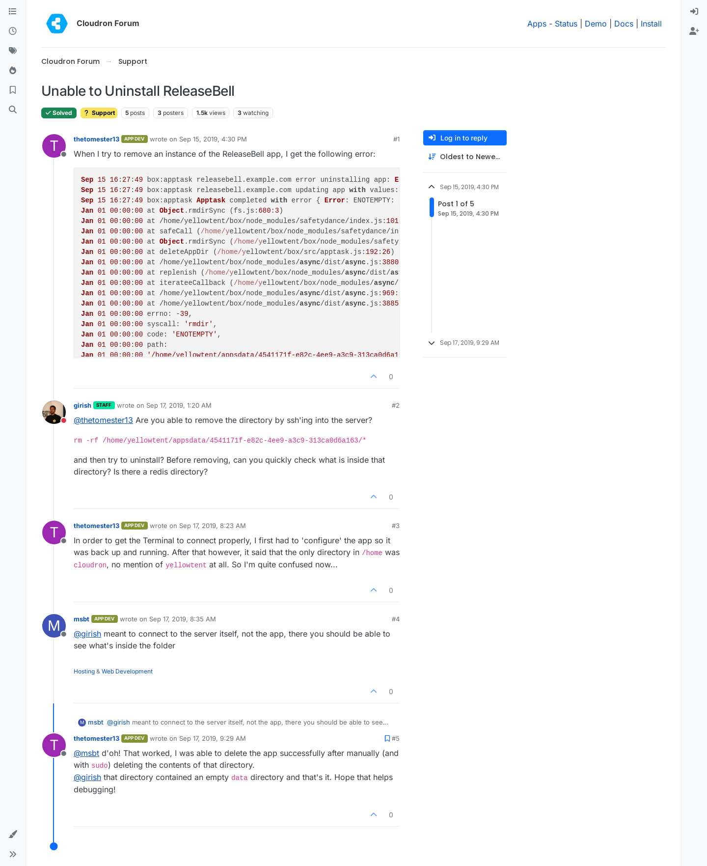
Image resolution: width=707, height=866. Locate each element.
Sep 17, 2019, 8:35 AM (182, 619)
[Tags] (13, 51)
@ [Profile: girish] (87, 634)
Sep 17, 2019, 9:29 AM (212, 738)
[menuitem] (694, 12)
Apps (536, 23)
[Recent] (13, 31)
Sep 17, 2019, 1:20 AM (179, 405)
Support (99, 112)
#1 (396, 139)
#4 (396, 619)
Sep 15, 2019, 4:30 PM (213, 139)
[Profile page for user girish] (54, 412)
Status (566, 23)
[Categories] (13, 12)
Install (651, 23)
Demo (596, 23)
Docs (623, 23)
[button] (13, 834)
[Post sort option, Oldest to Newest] (465, 157)
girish (82, 405)
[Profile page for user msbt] (54, 626)
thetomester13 (96, 139)
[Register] (694, 31)
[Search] (13, 110)
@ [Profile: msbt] (86, 753)
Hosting (84, 671)
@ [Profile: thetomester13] (103, 420)
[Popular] (13, 71)
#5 (396, 738)
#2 (396, 405)
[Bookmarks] (13, 90)
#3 (396, 526)
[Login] (694, 12)
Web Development (127, 671)
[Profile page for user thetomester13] (54, 146)
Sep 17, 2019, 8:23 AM (212, 526)
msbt (81, 619)
